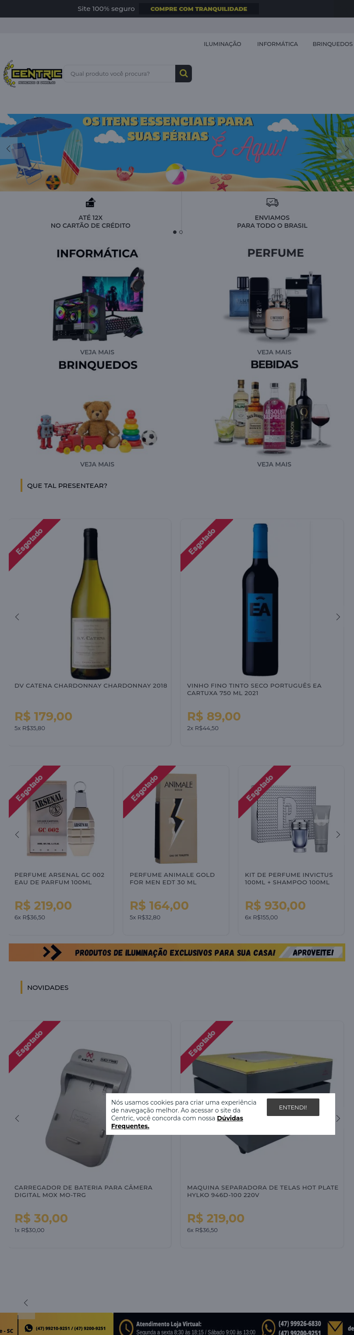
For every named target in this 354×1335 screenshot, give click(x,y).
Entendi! (293, 1107)
